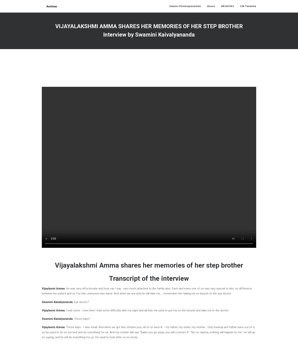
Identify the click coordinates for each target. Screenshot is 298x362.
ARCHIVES (227, 6)
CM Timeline (248, 6)
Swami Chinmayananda (185, 6)
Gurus (211, 6)
